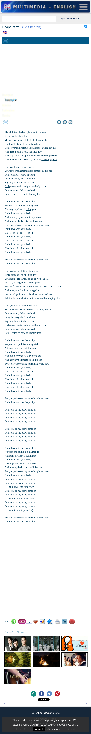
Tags (62, 18)
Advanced (73, 18)
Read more (54, 729)
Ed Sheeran (31, 27)
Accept (39, 729)
